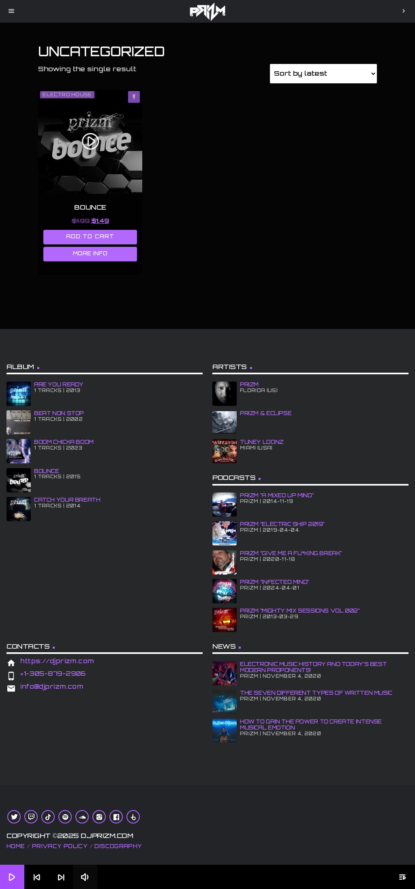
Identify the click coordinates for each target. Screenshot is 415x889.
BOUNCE (46, 471)
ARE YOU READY (58, 384)
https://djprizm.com (57, 661)
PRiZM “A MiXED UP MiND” (277, 495)
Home (15, 846)
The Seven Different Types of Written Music (316, 693)
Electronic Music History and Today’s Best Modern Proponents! (313, 667)
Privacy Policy (60, 846)
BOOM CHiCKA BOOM (64, 442)
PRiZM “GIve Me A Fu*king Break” (291, 553)
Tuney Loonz (262, 442)
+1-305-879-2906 (53, 673)
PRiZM (249, 384)
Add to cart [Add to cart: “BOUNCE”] (90, 236)
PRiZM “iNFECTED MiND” (274, 582)
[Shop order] (323, 73)
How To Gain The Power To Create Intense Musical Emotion (311, 724)
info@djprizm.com (51, 686)
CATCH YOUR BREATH (67, 499)
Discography (118, 846)
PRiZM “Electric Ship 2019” (282, 524)
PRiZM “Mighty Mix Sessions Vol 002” (300, 610)
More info (90, 253)
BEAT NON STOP (59, 413)
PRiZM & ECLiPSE (265, 413)
